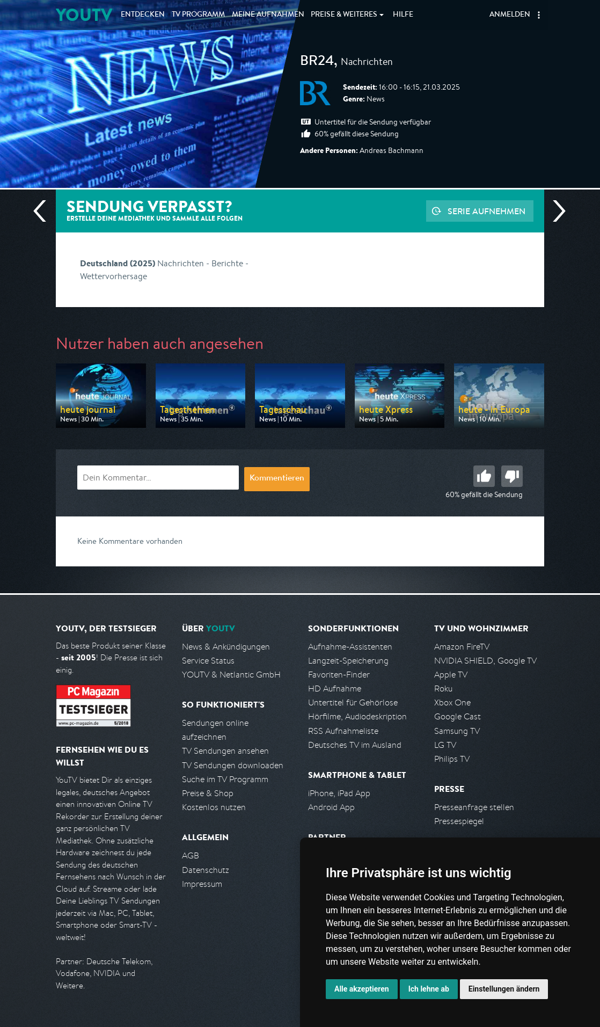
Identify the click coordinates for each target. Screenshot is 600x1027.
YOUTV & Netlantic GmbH (231, 674)
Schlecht (512, 476)
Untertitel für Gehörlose (353, 702)
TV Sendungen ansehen (225, 750)
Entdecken (143, 15)
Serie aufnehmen (486, 211)
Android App (331, 807)
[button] (538, 15)
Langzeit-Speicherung (348, 660)
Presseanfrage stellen (474, 807)
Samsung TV (457, 731)
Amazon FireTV (461, 646)
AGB (190, 855)
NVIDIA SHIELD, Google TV (485, 660)
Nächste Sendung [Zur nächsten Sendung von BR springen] (555, 211)
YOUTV (84, 15)
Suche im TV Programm (225, 779)
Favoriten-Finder (339, 674)
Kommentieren (277, 479)
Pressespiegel (459, 821)
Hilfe (403, 15)
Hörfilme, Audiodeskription (357, 716)
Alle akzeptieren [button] (361, 989)
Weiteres (344, 15)
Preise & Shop (207, 793)
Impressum (202, 884)
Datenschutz (205, 870)
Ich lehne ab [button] (428, 989)
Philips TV (452, 758)
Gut (484, 476)
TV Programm (198, 15)
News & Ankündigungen (226, 646)
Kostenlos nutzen (214, 807)
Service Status (208, 660)
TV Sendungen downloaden (232, 765)
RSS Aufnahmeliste (343, 731)
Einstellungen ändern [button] (504, 989)
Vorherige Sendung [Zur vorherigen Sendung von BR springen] (44, 211)
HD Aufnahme (334, 688)
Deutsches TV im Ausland (354, 745)
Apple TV (450, 674)
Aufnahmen (268, 15)
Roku (443, 688)
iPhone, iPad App (339, 793)
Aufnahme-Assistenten (350, 646)
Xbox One (452, 702)
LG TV (445, 745)
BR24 (317, 62)
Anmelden (509, 15)
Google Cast (457, 716)
